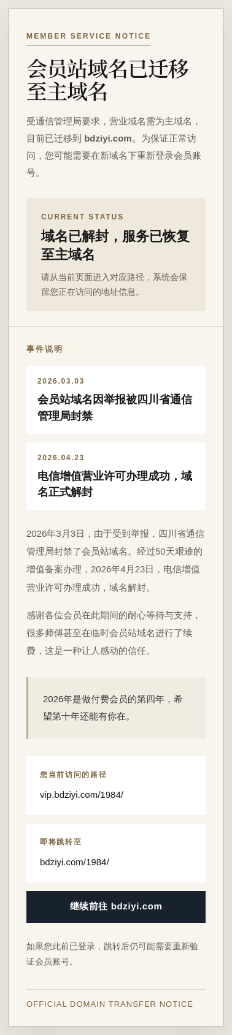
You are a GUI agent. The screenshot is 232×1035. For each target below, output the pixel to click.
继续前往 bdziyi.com (116, 906)
